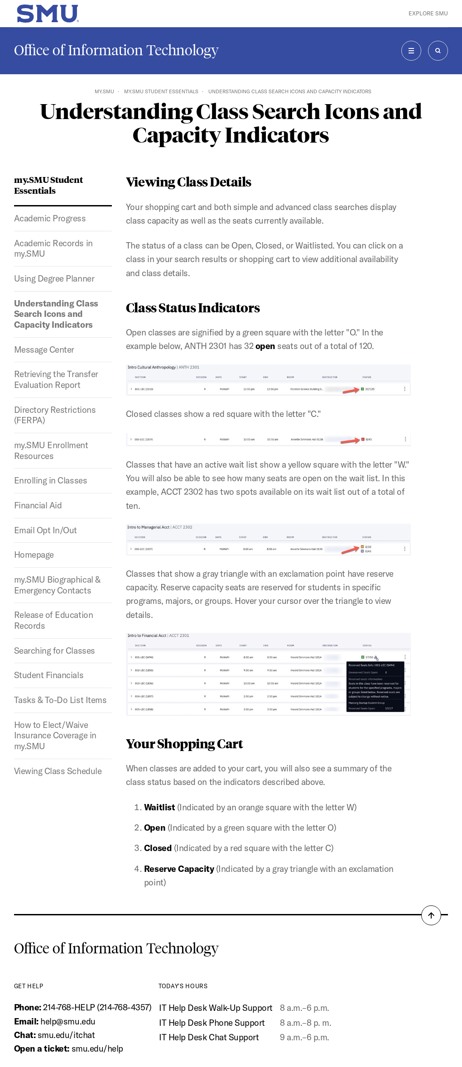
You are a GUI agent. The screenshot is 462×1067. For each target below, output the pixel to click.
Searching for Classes (54, 650)
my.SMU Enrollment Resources (51, 450)
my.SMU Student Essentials (161, 91)
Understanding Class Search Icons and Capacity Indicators (56, 314)
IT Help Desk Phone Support (212, 1022)
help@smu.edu (67, 1021)
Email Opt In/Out (45, 530)
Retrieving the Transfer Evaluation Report (56, 379)
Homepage (34, 554)
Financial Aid (38, 505)
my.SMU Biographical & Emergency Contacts (57, 585)
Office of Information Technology (116, 50)
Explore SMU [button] (428, 13)
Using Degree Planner (54, 278)
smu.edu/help (97, 1048)
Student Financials (48, 675)
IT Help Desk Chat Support (209, 1037)
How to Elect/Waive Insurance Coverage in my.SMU (55, 735)
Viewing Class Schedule (58, 771)
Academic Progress (50, 218)
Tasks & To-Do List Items (60, 699)
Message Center (44, 349)
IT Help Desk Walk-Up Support (216, 1007)
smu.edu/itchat (66, 1034)
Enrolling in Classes (50, 480)
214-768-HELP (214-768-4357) (97, 1007)
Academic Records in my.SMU (53, 248)
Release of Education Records (53, 620)
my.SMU (104, 91)
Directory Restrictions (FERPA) (55, 415)
